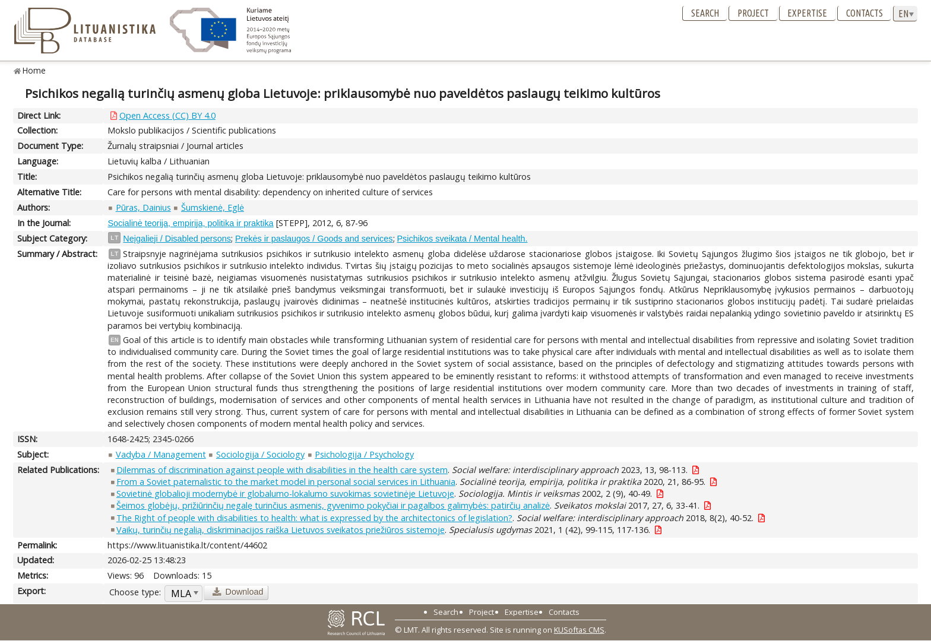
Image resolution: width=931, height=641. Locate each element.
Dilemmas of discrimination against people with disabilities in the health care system (282, 469)
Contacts (864, 13)
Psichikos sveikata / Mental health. (462, 238)
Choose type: (135, 592)
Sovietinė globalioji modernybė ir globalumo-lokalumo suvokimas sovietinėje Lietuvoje (285, 493)
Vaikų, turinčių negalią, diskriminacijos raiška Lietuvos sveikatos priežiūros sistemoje (280, 529)
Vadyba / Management (161, 454)
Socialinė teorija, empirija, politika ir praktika (190, 223)
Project (753, 13)
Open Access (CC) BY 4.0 (167, 115)
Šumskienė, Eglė (212, 207)
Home (34, 70)
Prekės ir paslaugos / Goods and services (314, 238)
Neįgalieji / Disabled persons (177, 238)
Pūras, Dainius (143, 207)
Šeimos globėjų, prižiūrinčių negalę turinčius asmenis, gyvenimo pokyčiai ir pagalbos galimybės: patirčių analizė (333, 505)
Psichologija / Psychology (364, 454)
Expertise (807, 13)
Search (705, 13)
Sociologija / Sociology (260, 454)
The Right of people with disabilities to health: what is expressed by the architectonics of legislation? (314, 517)
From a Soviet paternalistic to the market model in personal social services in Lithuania (285, 481)
